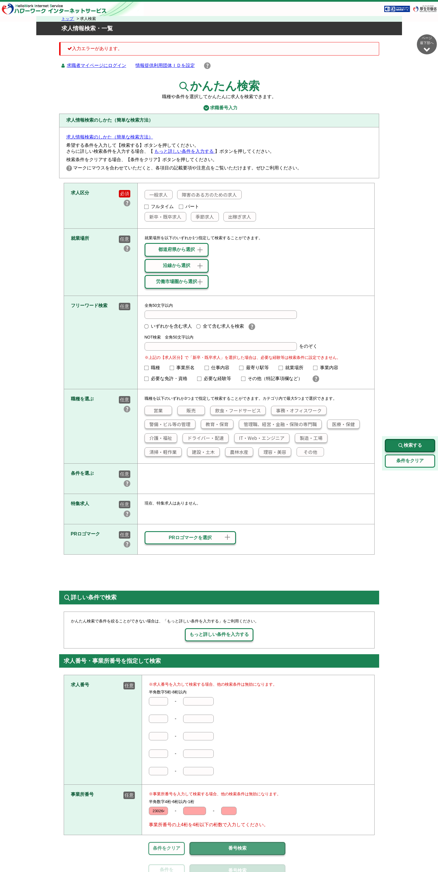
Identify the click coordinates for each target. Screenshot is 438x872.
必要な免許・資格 (168, 378)
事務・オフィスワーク (296, 410)
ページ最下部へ (427, 44)
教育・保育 (215, 424)
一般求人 (156, 194)
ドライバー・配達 (203, 437)
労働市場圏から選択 (176, 281)
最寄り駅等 (256, 367)
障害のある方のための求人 (207, 194)
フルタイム (159, 206)
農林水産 (236, 451)
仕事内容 (219, 367)
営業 (154, 410)
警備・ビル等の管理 (167, 424)
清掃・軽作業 (161, 451)
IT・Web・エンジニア (259, 437)
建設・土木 (201, 451)
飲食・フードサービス (236, 410)
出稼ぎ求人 (237, 216)
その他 (307, 451)
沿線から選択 (176, 265)
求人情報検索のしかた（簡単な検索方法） (109, 137)
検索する (410, 445)
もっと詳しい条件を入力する (184, 151)
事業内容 (328, 367)
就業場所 (293, 367)
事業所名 (184, 367)
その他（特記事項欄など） (274, 378)
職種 (155, 367)
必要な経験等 (216, 378)
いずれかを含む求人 (168, 326)
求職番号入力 (219, 108)
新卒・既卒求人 (163, 216)
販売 (187, 410)
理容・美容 (272, 451)
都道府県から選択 (176, 249)
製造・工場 (309, 437)
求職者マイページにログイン (96, 65)
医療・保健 (341, 424)
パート (189, 206)
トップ (68, 18)
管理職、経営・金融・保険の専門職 (278, 424)
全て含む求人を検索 (220, 326)
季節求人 (202, 216)
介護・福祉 (158, 437)
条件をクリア (166, 848)
